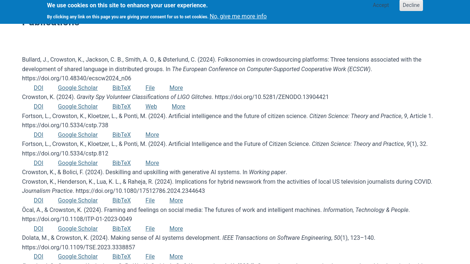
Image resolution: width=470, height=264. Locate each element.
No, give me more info (238, 14)
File (150, 87)
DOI (38, 87)
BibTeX (121, 87)
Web (151, 106)
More (176, 87)
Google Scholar (78, 87)
